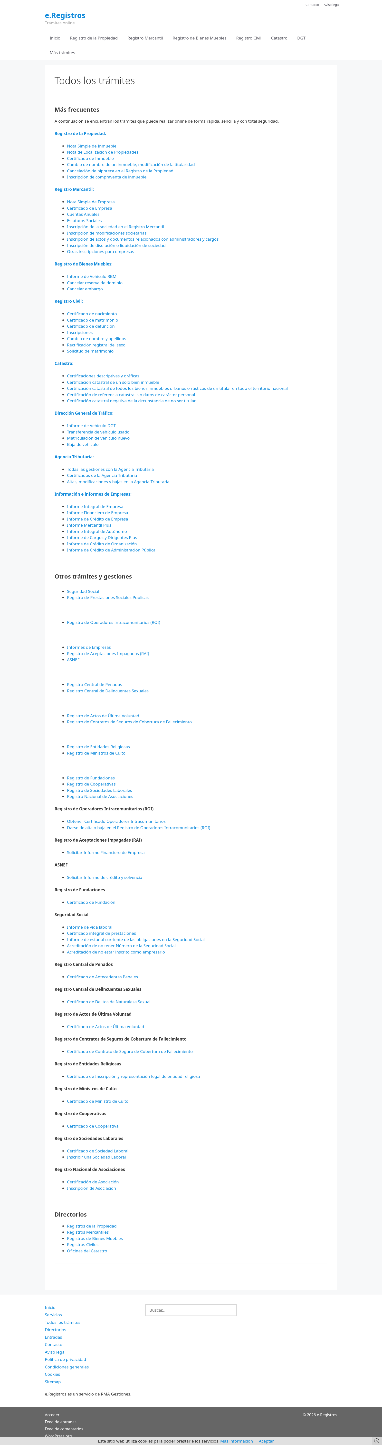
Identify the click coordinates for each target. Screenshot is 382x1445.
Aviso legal (332, 4)
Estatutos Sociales (84, 220)
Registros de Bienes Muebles (95, 1238)
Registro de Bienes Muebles (200, 38)
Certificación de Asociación (93, 1182)
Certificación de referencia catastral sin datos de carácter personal (131, 394)
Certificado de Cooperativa (93, 1126)
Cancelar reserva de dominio (95, 282)
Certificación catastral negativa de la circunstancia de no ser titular (131, 400)
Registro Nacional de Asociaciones (100, 796)
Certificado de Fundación (91, 902)
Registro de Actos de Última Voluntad (103, 715)
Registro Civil (248, 38)
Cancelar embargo (85, 289)
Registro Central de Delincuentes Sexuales (108, 691)
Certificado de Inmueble (90, 158)
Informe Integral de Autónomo (97, 531)
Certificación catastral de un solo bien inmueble (113, 382)
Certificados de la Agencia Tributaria (102, 475)
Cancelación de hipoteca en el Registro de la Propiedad (120, 171)
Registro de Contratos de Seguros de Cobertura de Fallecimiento (129, 722)
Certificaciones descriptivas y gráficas (103, 376)
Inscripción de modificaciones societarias (106, 233)
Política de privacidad (65, 1359)
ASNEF (73, 659)
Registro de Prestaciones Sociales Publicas (108, 597)
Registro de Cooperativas (91, 784)
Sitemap (53, 1382)
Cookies (52, 1374)
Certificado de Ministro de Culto (97, 1101)
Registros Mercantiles (88, 1232)
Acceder (52, 1414)
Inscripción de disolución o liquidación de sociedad (116, 245)
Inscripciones (80, 332)
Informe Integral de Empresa (95, 506)
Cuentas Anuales (83, 214)
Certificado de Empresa (89, 208)
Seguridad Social (83, 591)
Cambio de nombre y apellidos (96, 338)
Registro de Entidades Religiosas (98, 746)
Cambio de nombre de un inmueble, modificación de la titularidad (131, 164)
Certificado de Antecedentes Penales (102, 977)
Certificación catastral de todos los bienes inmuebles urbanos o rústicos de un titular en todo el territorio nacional (177, 388)
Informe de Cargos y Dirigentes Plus (102, 537)
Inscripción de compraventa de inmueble (106, 177)
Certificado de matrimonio (92, 320)
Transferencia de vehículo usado (98, 432)
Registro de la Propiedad (94, 38)
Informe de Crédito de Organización (102, 544)
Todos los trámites (62, 1322)
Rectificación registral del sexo (96, 345)
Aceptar (266, 1441)
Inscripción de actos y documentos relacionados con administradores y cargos (143, 239)
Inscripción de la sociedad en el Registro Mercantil (115, 226)
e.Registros (65, 15)
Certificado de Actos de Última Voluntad (105, 1026)
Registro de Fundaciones (91, 778)
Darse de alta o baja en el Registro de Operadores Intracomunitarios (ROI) (138, 827)
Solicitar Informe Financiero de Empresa (106, 852)
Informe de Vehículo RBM (91, 276)
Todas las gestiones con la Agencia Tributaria (110, 469)
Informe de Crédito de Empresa (97, 519)
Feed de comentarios (64, 1429)
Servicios (53, 1314)
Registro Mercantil (145, 38)
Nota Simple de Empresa (91, 202)
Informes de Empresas (89, 647)
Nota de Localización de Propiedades (102, 152)
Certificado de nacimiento (92, 313)
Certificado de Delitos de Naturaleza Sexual (109, 1001)
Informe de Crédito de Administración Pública (111, 550)
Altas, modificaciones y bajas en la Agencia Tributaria (118, 481)
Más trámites (62, 52)
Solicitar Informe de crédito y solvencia (104, 877)
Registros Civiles (82, 1244)
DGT (301, 38)
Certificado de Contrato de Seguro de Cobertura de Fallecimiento (130, 1051)
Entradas (53, 1337)
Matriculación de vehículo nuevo (98, 438)
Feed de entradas (60, 1422)
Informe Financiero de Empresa (97, 512)
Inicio (55, 38)
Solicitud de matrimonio (90, 351)
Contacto (312, 4)
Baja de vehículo (83, 444)
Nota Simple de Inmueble (91, 146)
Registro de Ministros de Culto (96, 753)
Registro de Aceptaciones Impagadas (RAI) (108, 653)
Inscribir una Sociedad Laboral (96, 1157)
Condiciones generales (67, 1367)
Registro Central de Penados (94, 684)
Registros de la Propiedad (92, 1226)
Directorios (55, 1329)
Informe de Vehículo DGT (91, 425)
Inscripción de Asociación (91, 1188)
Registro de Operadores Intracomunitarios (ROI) (113, 622)
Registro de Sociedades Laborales (99, 790)
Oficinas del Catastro (87, 1251)
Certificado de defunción (91, 326)
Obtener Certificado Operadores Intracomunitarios (116, 821)
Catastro (279, 38)
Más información (236, 1441)
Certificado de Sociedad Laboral (97, 1151)
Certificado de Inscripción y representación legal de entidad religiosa (133, 1076)
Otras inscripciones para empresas (100, 251)
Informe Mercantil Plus (89, 525)
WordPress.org (58, 1436)
